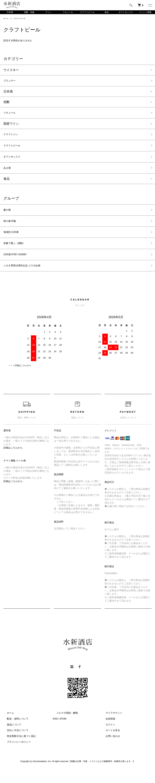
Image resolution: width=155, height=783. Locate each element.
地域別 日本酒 (13, 243)
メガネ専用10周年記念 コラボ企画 (27, 280)
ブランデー (11, 82)
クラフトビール (87, 12)
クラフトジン (12, 138)
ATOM (63, 733)
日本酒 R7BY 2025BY (18, 267)
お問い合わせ (109, 750)
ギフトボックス (125, 12)
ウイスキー (11, 70)
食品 (106, 12)
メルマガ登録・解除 (63, 727)
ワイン (48, 12)
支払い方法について (14, 745)
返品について (10, 739)
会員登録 (107, 733)
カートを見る (109, 745)
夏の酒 (8, 218)
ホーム (6, 19)
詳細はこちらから (13, 462)
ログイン (107, 739)
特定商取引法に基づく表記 (17, 750)
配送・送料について (14, 733)
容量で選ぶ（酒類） (17, 255)
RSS (55, 733)
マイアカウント (110, 727)
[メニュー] (150, 5)
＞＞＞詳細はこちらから (20, 380)
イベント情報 (145, 12)
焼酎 (6, 104)
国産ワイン (11, 126)
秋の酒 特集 (11, 230)
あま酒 (8, 175)
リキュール (68, 12)
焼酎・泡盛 (29, 12)
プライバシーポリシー (15, 756)
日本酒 (9, 12)
